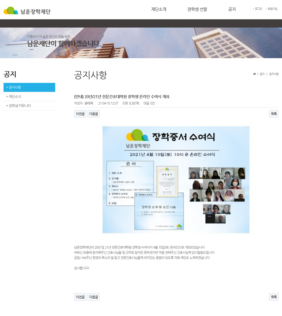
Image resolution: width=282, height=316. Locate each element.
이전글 (80, 114)
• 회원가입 (271, 8)
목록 (274, 114)
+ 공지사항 (13, 87)
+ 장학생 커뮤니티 (18, 106)
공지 (232, 9)
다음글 (93, 114)
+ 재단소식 (13, 96)
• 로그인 (257, 8)
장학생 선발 (197, 9)
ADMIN (272, 305)
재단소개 (158, 9)
